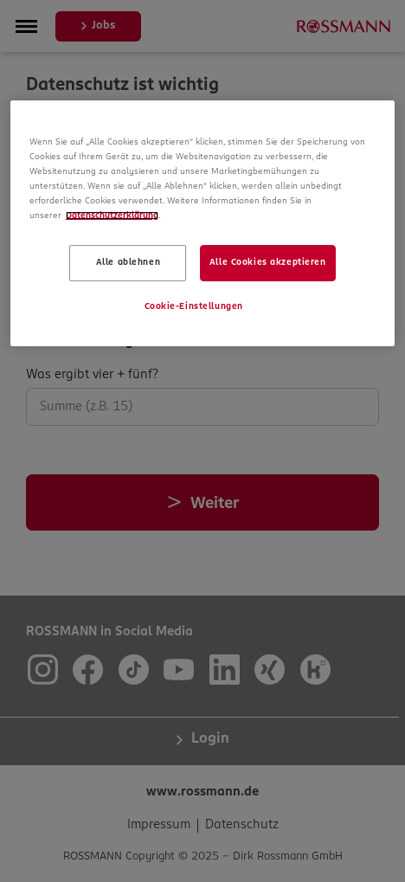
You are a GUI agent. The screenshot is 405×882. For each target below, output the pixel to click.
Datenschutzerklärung (112, 215)
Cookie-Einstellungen (194, 306)
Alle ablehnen (128, 262)
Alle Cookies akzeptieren (267, 262)
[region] (202, 223)
